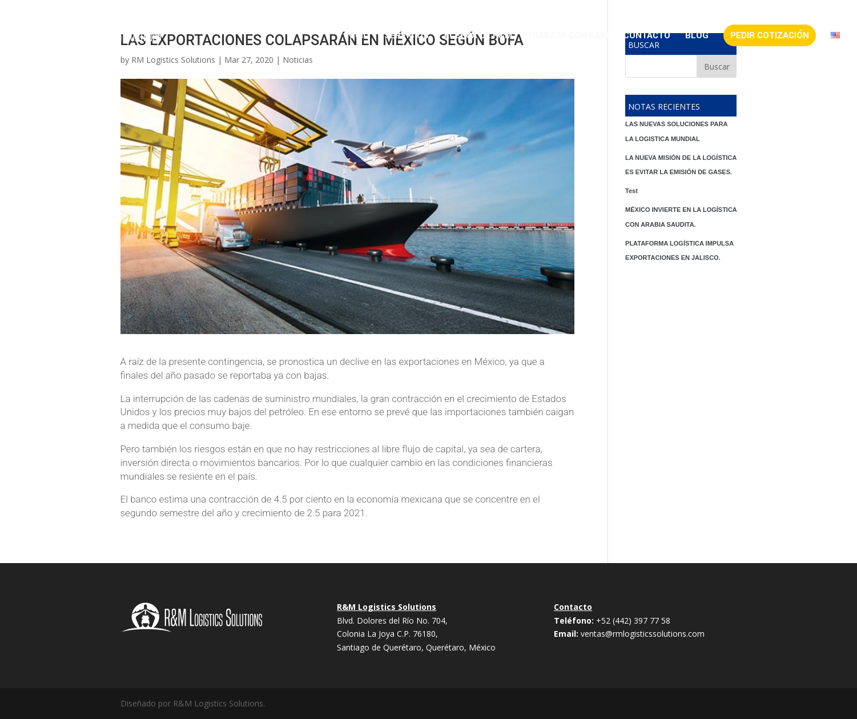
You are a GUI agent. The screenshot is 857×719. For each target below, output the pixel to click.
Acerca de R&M (478, 36)
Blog (697, 36)
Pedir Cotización (769, 35)
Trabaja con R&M (568, 36)
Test (631, 190)
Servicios (406, 36)
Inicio (356, 36)
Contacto (646, 36)
